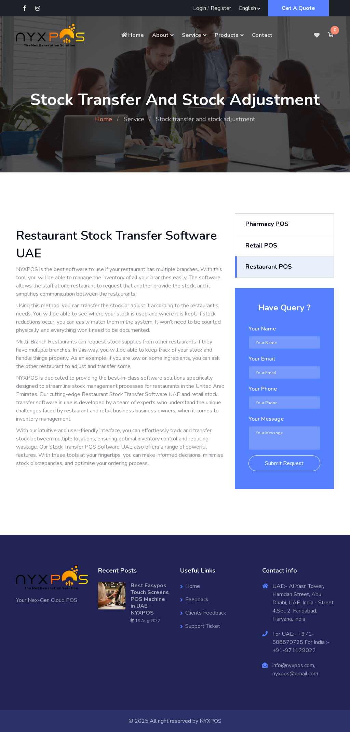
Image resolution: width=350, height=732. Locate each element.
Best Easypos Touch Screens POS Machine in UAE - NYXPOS (150, 599)
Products (227, 35)
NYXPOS (210, 721)
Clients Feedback (205, 613)
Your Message (266, 419)
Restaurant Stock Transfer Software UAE (131, 394)
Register (221, 8)
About (160, 35)
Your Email (261, 359)
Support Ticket (202, 626)
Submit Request (284, 463)
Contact (262, 35)
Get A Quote (298, 8)
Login (199, 8)
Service (191, 35)
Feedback (196, 599)
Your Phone (262, 389)
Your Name (262, 329)
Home (132, 35)
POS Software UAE (109, 447)
